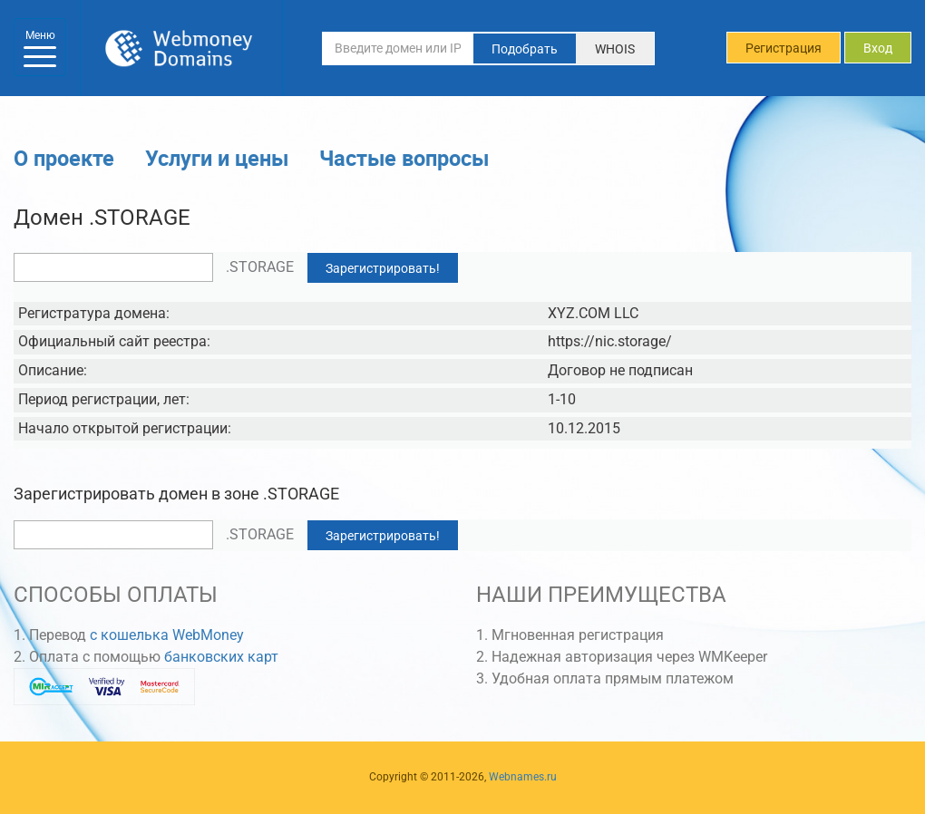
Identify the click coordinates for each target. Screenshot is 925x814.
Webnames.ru (523, 776)
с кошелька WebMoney (167, 635)
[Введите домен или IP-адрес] (397, 48)
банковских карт (221, 656)
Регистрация (783, 48)
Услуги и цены (216, 157)
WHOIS (615, 49)
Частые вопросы (404, 157)
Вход (877, 48)
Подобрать (525, 49)
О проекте (64, 157)
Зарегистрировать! (383, 268)
